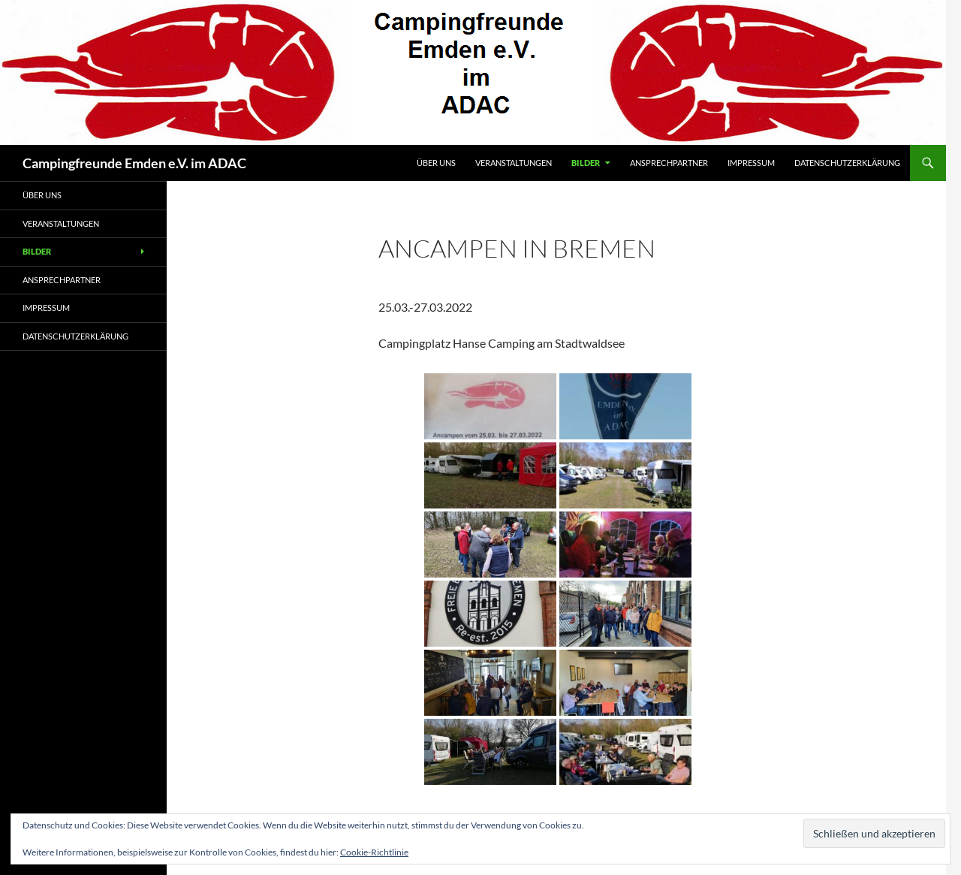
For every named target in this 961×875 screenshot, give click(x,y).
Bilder (585, 162)
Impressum (751, 162)
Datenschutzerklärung (847, 162)
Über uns (436, 162)
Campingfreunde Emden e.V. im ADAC (134, 163)
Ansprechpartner (669, 162)
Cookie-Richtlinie (374, 852)
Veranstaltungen (513, 162)
